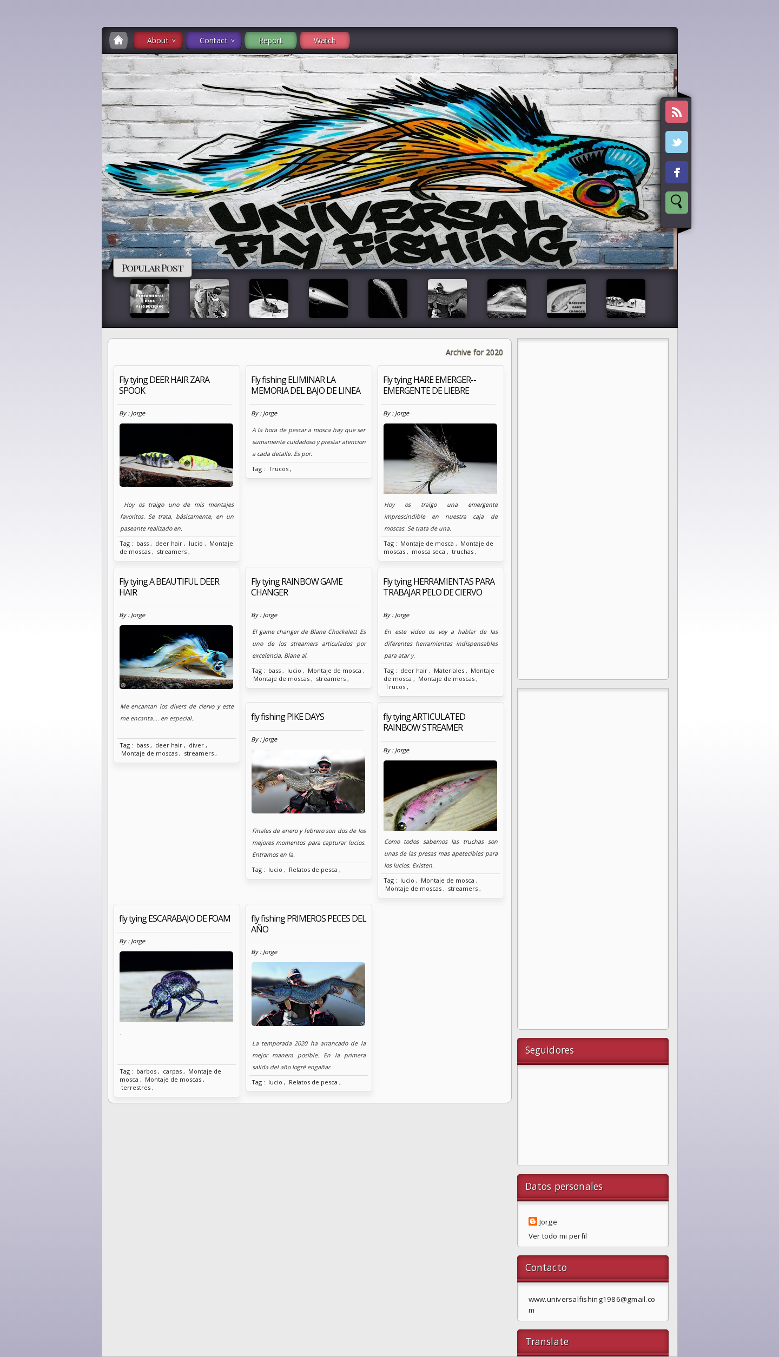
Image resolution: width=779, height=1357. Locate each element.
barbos (146, 1071)
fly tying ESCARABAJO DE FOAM (174, 918)
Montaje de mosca (427, 543)
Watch (325, 40)
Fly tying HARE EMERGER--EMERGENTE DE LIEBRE (429, 385)
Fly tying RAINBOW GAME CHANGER (296, 586)
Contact (214, 40)
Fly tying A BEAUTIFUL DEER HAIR (169, 586)
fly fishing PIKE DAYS (287, 717)
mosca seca (428, 551)
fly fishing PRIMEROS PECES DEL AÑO (308, 923)
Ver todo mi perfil (558, 1236)
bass (142, 543)
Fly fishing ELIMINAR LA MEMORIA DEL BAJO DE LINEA (305, 385)
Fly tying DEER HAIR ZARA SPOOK (164, 385)
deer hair (168, 543)
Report (271, 40)
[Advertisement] (593, 511)
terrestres (135, 1087)
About (158, 40)
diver (196, 745)
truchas (462, 551)
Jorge (548, 1222)
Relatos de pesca (313, 869)
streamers (172, 551)
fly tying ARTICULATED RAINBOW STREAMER (424, 722)
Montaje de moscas (149, 753)
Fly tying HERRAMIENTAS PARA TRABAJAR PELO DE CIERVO (438, 586)
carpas (172, 1071)
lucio (196, 543)
